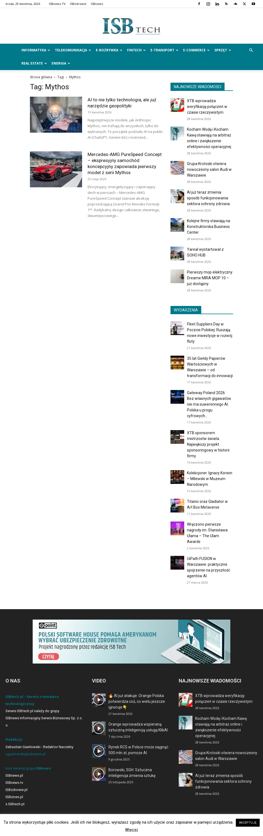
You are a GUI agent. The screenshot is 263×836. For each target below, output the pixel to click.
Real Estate (34, 63)
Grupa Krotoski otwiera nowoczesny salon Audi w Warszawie (209, 169)
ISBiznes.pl (14, 797)
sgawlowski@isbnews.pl (25, 754)
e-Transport (164, 50)
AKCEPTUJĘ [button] (247, 822)
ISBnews (97, 4)
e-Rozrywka (109, 50)
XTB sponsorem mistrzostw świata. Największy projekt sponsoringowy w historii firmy (208, 444)
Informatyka (35, 50)
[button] (251, 50)
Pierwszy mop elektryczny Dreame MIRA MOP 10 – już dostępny (210, 278)
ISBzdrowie (78, 4)
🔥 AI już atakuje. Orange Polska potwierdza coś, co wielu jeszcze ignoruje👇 (136, 701)
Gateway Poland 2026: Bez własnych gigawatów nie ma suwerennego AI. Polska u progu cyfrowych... (209, 404)
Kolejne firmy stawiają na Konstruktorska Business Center (208, 227)
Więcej (131, 829)
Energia (61, 63)
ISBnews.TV (57, 4)
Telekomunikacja (73, 50)
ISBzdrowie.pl (16, 790)
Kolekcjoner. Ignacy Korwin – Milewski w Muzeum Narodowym (209, 479)
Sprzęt (222, 50)
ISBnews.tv (14, 783)
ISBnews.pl (14, 775)
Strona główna (41, 77)
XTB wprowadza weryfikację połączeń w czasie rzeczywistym (207, 107)
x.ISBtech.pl (14, 804)
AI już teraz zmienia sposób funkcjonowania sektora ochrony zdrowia (208, 198)
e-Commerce (196, 50)
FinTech (136, 50)
